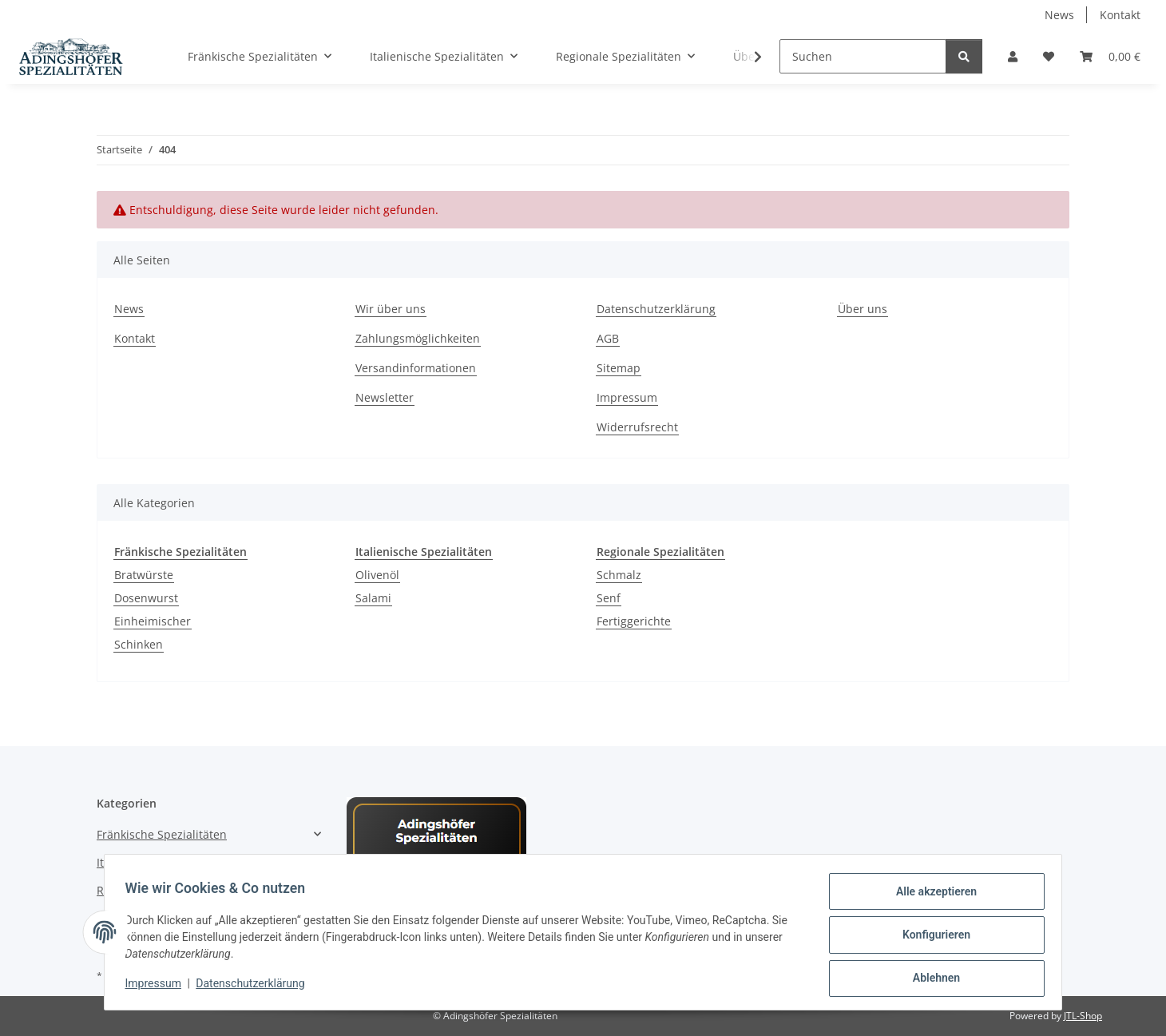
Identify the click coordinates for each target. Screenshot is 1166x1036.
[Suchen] (862, 56)
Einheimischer (152, 621)
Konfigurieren (931, 937)
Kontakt (1120, 14)
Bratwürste (143, 574)
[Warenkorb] (1110, 56)
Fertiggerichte (634, 621)
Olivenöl (377, 574)
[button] (1012, 56)
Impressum (158, 986)
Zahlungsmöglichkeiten (417, 338)
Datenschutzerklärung (255, 986)
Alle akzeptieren (930, 896)
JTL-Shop (1083, 1015)
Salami (373, 597)
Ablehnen (930, 979)
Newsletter (384, 397)
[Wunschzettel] (1048, 56)
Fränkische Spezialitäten (162, 834)
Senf (609, 597)
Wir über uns (390, 308)
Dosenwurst (146, 597)
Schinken (138, 644)
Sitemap (619, 367)
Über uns (862, 308)
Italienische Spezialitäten (164, 862)
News (1059, 14)
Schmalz (619, 574)
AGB (608, 338)
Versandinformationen (415, 367)
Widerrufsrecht (637, 427)
